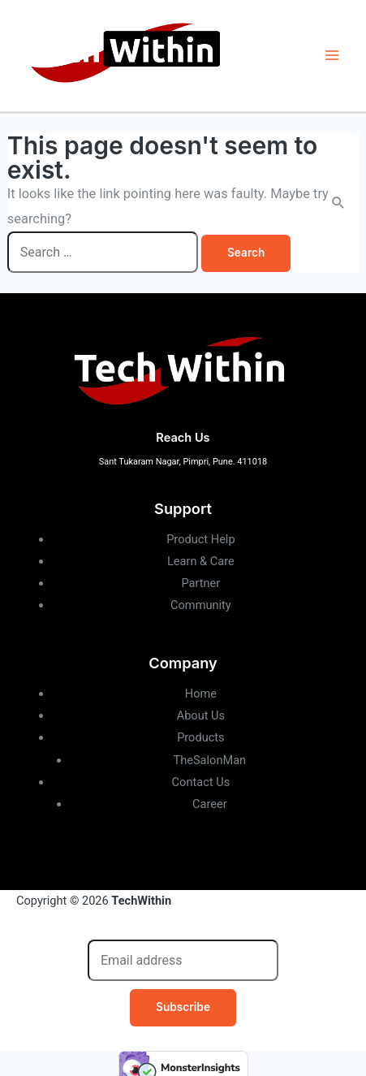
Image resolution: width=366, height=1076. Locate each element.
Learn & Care (201, 561)
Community (200, 605)
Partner (200, 583)
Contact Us (201, 782)
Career (209, 804)
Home (201, 693)
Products (201, 737)
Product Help (200, 539)
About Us (201, 715)
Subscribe (183, 1006)
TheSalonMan (209, 760)
